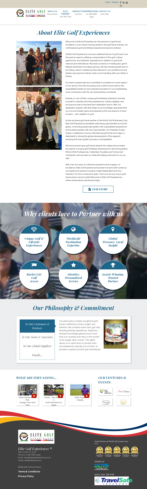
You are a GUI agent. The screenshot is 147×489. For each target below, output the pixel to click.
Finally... (37, 355)
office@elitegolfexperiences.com (37, 457)
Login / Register (112, 2)
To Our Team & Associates (37, 337)
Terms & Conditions (29, 471)
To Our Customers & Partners (37, 326)
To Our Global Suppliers (37, 346)
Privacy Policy (26, 476)
